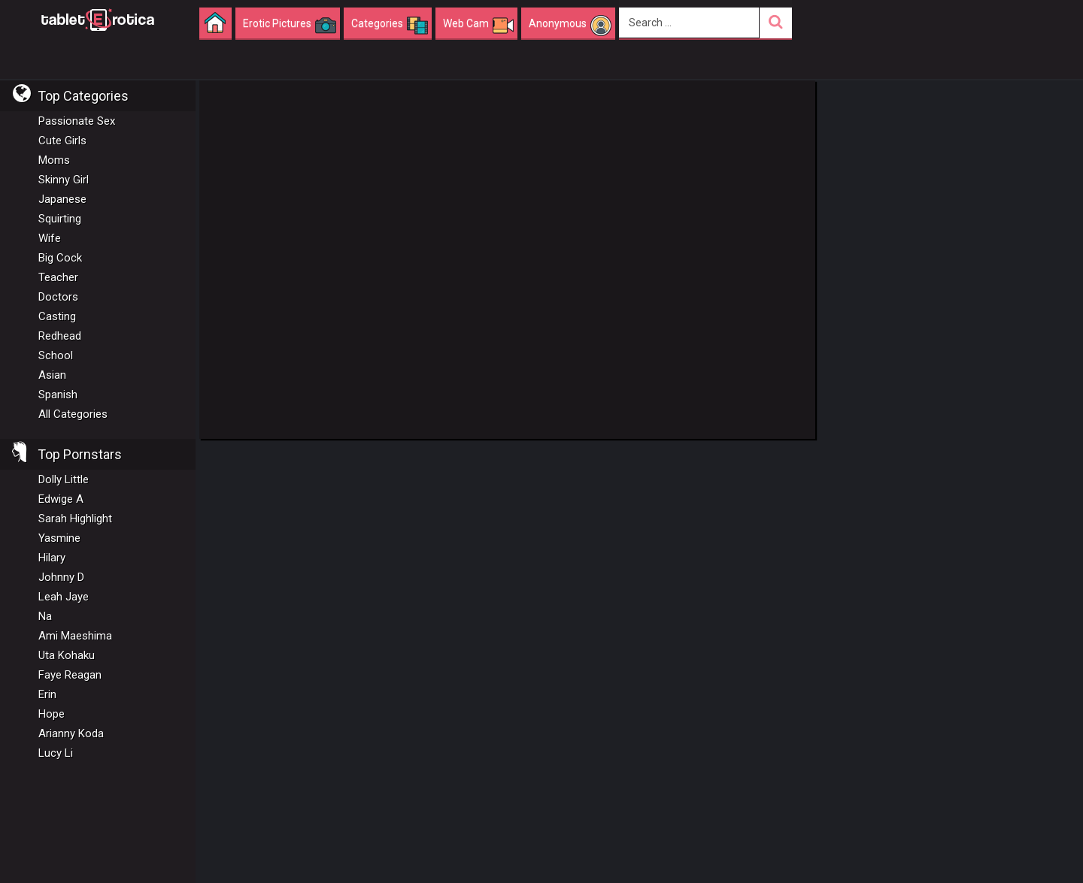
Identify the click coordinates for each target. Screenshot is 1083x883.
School (55, 355)
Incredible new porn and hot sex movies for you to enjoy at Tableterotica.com (98, 19)
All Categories (73, 414)
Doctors (58, 297)
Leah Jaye (63, 596)
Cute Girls (62, 140)
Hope (51, 714)
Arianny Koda (71, 733)
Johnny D (61, 577)
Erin (47, 694)
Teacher (58, 277)
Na (45, 616)
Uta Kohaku (66, 655)
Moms (54, 160)
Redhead (59, 336)
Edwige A (60, 499)
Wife (49, 238)
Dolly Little (63, 479)
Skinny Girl (63, 179)
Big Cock (60, 258)
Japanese (62, 199)
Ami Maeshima (75, 636)
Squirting (59, 218)
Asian (52, 375)
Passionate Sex (76, 121)
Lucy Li (55, 753)
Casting (57, 316)
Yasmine (59, 538)
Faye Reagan (70, 675)
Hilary (51, 557)
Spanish (57, 394)
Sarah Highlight (75, 518)
